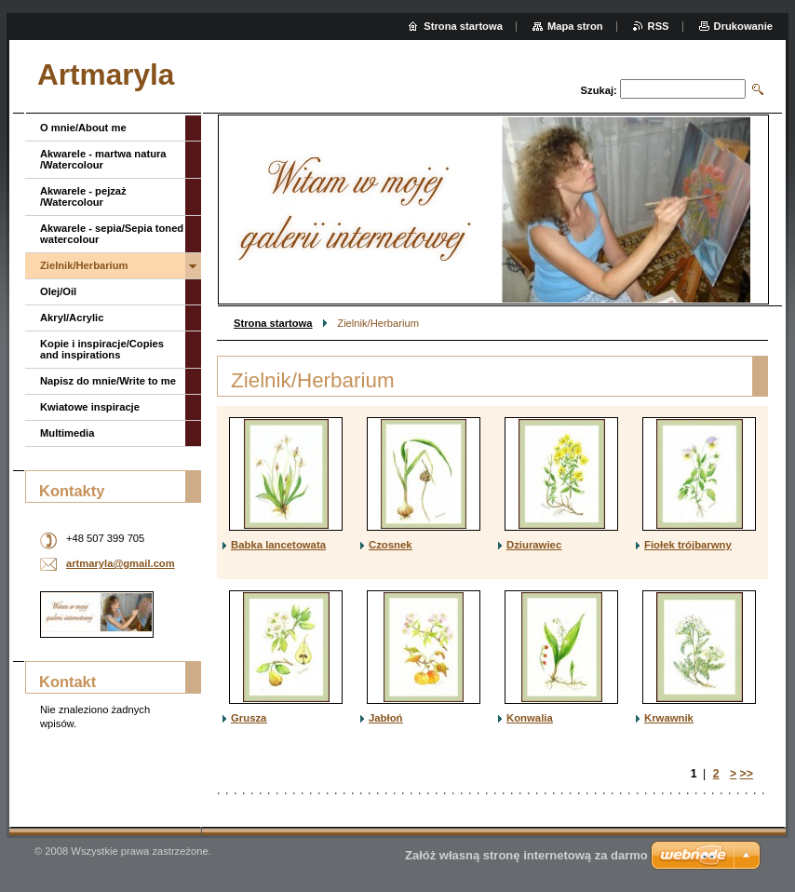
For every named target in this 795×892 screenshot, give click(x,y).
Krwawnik (669, 717)
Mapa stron (575, 26)
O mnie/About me (83, 127)
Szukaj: (599, 90)
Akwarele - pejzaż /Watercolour (83, 196)
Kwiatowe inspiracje (90, 406)
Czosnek (390, 544)
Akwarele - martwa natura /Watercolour (103, 159)
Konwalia (529, 717)
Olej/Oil (58, 291)
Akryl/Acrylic (71, 317)
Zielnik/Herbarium (84, 265)
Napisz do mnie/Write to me (108, 380)
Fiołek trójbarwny (688, 544)
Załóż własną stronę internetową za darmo (526, 855)
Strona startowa (273, 323)
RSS (658, 26)
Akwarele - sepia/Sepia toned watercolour (111, 234)
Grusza (248, 717)
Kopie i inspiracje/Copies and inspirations (102, 349)
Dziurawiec (533, 544)
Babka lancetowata (278, 544)
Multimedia (67, 433)
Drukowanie (743, 26)
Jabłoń (386, 717)
